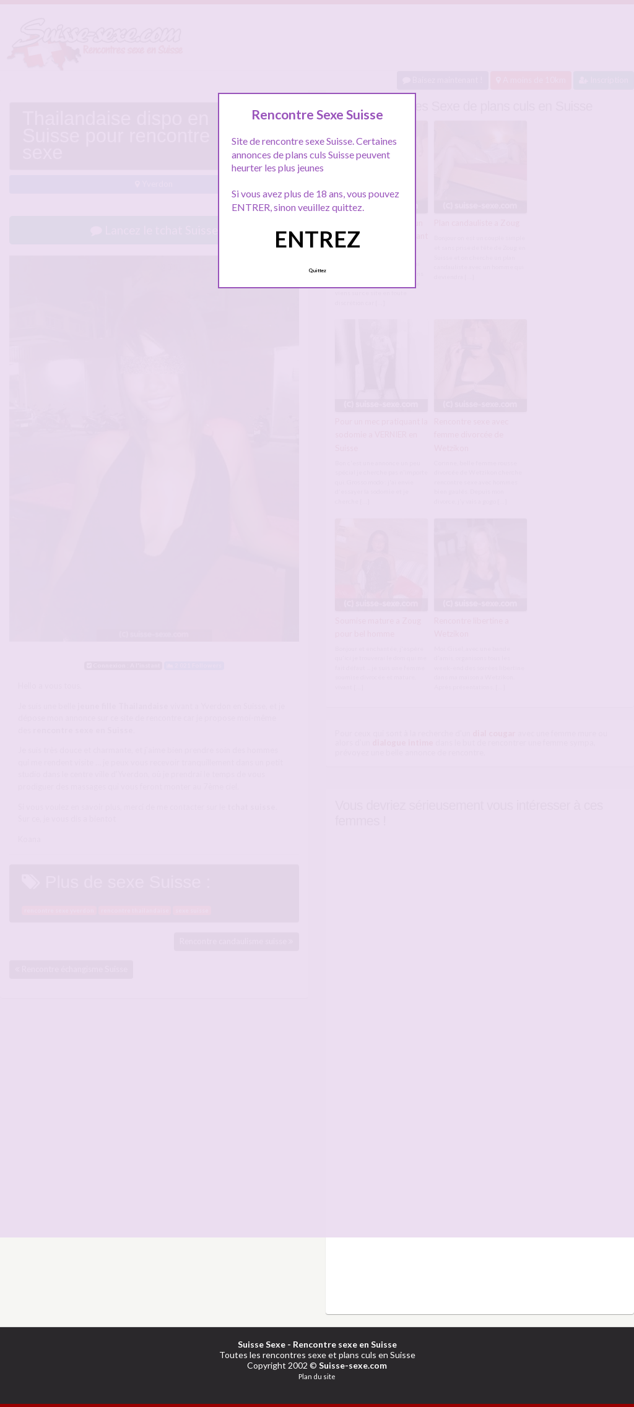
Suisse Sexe (261, 1343)
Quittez (317, 270)
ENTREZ (317, 238)
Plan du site (317, 1375)
